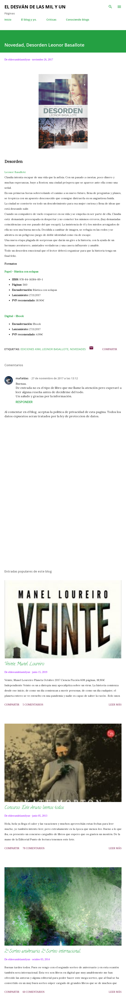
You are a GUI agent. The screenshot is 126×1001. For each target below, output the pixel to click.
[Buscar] (110, 6)
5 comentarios (33, 704)
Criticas (51, 19)
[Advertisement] (63, 531)
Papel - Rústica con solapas (21, 271)
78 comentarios (34, 848)
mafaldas (22, 378)
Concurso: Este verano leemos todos (34, 807)
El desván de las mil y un (35, 7)
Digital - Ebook (14, 316)
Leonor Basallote (15, 172)
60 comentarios (34, 992)
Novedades (78, 349)
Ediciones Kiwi (31, 349)
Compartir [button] (109, 349)
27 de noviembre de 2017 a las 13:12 (54, 378)
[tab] (63, 271)
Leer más (115, 704)
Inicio (7, 19)
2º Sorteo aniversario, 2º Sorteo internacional (42, 951)
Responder (24, 402)
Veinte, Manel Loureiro (24, 664)
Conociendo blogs (77, 19)
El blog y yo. (29, 19)
